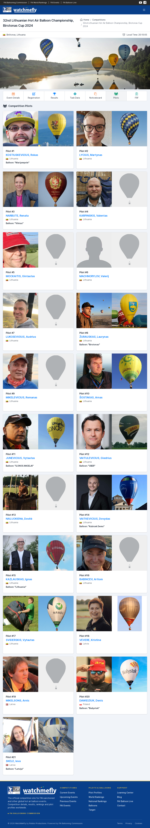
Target (92, 809)
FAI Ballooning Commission (15, 2)
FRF (137, 95)
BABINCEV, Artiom (91, 579)
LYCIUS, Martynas (90, 154)
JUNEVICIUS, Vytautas (20, 458)
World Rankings (96, 797)
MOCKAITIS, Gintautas (20, 276)
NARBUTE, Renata (17, 215)
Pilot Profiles (95, 792)
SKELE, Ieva (13, 761)
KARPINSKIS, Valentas (93, 215)
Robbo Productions (37, 823)
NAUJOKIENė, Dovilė (19, 518)
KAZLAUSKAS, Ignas (19, 579)
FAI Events (55, 2)
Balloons (93, 805)
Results (54, 95)
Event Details (13, 95)
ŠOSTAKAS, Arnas (91, 397)
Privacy (129, 823)
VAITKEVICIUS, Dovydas (94, 518)
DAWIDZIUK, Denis (91, 700)
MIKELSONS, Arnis (17, 700)
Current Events (67, 792)
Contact (121, 805)
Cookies (138, 823)
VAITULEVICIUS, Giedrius (95, 458)
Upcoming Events (69, 797)
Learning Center (125, 792)
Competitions (98, 19)
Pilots (116, 95)
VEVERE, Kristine (90, 639)
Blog (119, 797)
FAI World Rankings (39, 2)
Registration (34, 95)
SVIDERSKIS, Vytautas (20, 639)
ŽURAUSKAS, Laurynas (94, 336)
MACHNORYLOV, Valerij (94, 276)
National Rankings (98, 801)
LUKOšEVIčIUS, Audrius (21, 336)
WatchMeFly (20, 823)
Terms (120, 823)
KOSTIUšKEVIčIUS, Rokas (22, 154)
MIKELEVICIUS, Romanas (21, 397)
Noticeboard (95, 95)
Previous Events (68, 801)
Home (84, 19)
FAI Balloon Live (69, 2)
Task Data (75, 95)
